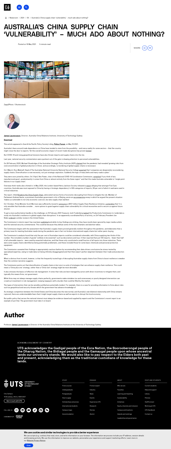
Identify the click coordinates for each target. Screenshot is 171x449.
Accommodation (68, 414)
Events (92, 398)
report (88, 186)
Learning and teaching (125, 394)
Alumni (92, 414)
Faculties (120, 390)
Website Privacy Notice (36, 440)
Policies (147, 398)
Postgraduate (67, 394)
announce (63, 204)
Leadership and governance (127, 418)
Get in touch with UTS (14, 401)
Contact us (148, 414)
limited (88, 151)
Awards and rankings (124, 414)
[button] (144, 48)
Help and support (150, 390)
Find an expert (95, 386)
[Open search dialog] (29, 7)
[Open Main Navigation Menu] (22, 7)
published (45, 222)
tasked (86, 213)
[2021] (22, 18)
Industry (92, 390)
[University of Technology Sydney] (6, 18)
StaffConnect (149, 402)
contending (109, 204)
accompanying (79, 197)
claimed (79, 163)
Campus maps (67, 410)
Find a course (67, 386)
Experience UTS (95, 402)
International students (70, 406)
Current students (150, 386)
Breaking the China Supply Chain (30, 195)
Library (147, 394)
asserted (82, 170)
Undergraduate (67, 390)
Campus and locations (125, 410)
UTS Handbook (150, 410)
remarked (97, 177)
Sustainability (122, 398)
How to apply (66, 398)
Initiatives (120, 402)
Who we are (121, 386)
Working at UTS (150, 406)
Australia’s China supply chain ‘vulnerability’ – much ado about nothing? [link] (60, 18)
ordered (12, 218)
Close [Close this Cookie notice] (29, 445)
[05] (28, 18)
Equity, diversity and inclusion (127, 406)
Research (93, 406)
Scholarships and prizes (70, 402)
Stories (92, 410)
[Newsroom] (14, 18)
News (91, 394)
